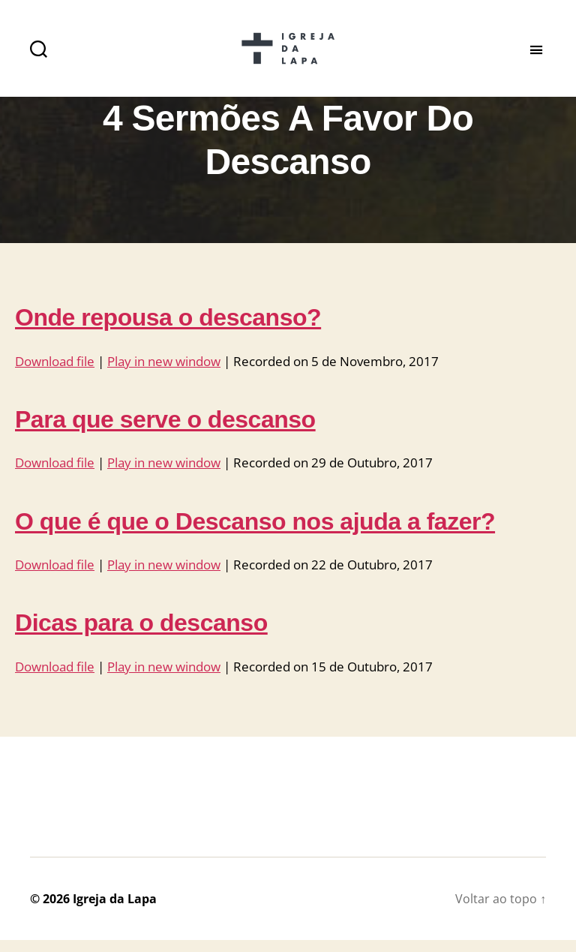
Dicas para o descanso (141, 635)
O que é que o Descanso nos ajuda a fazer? (255, 533)
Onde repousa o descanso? (168, 330)
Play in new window (163, 374)
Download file (54, 374)
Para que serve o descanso (165, 432)
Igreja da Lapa (115, 910)
